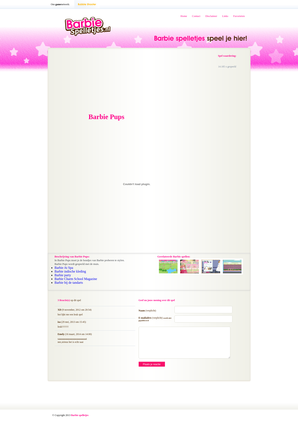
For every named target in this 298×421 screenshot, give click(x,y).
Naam (147, 310)
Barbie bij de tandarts (69, 282)
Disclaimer (211, 16)
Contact (196, 16)
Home (183, 16)
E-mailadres (155, 319)
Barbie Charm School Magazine (76, 279)
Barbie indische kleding (70, 271)
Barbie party (63, 275)
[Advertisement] (86, 81)
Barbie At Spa (64, 267)
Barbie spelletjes (79, 415)
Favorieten (239, 16)
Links (225, 16)
